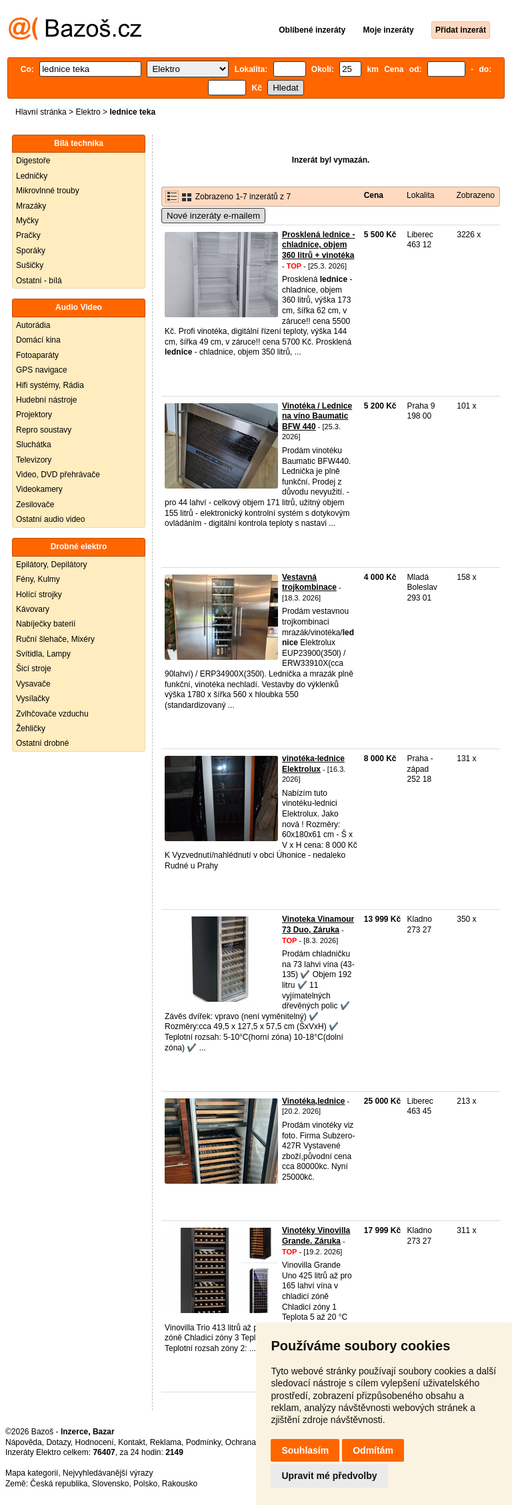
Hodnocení (94, 1442)
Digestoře (33, 160)
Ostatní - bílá (39, 280)
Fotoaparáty (37, 355)
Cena (373, 195)
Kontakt (131, 1442)
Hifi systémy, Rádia (50, 385)
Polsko (145, 1483)
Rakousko (179, 1483)
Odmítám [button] (373, 1450)
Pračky (28, 235)
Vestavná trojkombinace (309, 583)
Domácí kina (38, 340)
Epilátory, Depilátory (51, 564)
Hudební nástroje (46, 400)
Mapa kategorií (31, 1473)
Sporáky (30, 250)
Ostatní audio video (50, 519)
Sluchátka (33, 444)
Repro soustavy (43, 430)
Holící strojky (39, 594)
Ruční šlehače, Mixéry (55, 639)
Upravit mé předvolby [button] (329, 1475)
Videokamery (39, 489)
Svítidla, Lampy (43, 654)
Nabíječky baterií (45, 624)
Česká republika (58, 1483)
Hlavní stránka (41, 112)
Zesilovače (35, 504)
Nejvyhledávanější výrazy (108, 1473)
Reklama (165, 1442)
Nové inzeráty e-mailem (213, 216)
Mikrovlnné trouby (47, 190)
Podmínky (203, 1442)
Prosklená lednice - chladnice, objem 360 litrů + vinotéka (318, 245)
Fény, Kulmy (38, 579)
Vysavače (33, 684)
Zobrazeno (475, 195)
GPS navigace (41, 370)
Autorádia (33, 325)
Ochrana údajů (251, 1442)
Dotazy (58, 1442)
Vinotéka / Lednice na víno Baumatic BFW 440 (317, 416)
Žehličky (30, 728)
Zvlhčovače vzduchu (52, 714)
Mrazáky (31, 206)
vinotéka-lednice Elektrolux (313, 764)
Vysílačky (32, 698)
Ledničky (31, 176)
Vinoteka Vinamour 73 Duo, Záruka (318, 924)
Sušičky (29, 265)
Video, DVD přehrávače (58, 474)
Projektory (34, 414)
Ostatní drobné (42, 743)
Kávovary (32, 609)
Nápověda (23, 1442)
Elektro (87, 112)
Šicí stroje (33, 668)
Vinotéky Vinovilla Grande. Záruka (316, 1236)
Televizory (33, 460)
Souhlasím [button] (305, 1450)
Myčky (27, 220)
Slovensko (110, 1483)
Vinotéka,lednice (313, 1101)
